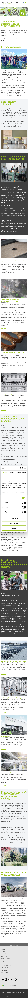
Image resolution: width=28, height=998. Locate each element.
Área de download (6, 965)
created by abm (5, 996)
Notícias (3, 949)
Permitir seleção (14, 523)
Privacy (9, 992)
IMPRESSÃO (4, 990)
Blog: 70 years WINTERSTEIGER (8, 953)
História (3, 962)
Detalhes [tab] (12, 472)
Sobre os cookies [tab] (21, 472)
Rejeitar (14, 528)
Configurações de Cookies (18, 992)
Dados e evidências (6, 960)
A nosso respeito (6, 956)
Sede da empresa (5, 972)
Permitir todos (14, 518)
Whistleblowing (16, 990)
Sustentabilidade (5, 958)
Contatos (4, 970)
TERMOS (9, 990)
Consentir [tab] (4, 472)
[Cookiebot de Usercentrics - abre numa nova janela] (20, 468)
